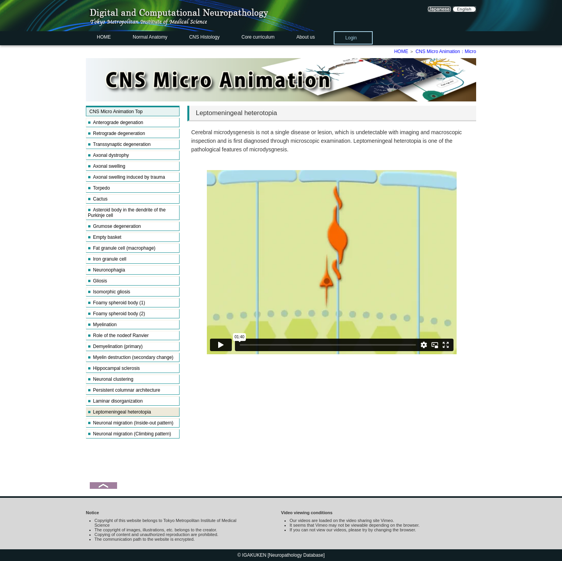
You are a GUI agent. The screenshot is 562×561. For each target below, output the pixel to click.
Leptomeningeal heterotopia (119, 412)
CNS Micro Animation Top (116, 111)
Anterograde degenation (115, 122)
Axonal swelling (106, 166)
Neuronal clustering (110, 379)
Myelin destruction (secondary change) (130, 357)
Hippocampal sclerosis (114, 368)
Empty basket (104, 237)
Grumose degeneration (114, 226)
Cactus (98, 199)
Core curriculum (258, 37)
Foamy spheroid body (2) (116, 313)
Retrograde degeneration (116, 133)
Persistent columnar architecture (124, 390)
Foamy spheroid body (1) (116, 302)
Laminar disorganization (115, 401)
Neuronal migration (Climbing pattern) (129, 434)
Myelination (102, 324)
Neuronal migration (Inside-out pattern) (130, 423)
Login (351, 38)
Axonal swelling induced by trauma (126, 177)
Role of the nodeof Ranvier (118, 335)
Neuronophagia (106, 270)
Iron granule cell (107, 259)
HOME (104, 37)
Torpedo (99, 188)
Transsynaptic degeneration (119, 144)
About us (305, 37)
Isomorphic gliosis (109, 292)
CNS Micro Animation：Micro (446, 51)
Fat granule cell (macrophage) (121, 248)
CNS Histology (204, 37)
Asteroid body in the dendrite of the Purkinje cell (126, 212)
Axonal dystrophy (108, 155)
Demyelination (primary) (115, 346)
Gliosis (97, 281)
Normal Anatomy (150, 37)
